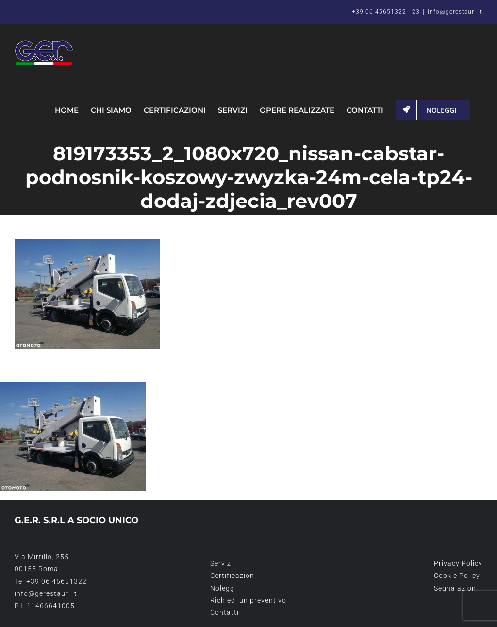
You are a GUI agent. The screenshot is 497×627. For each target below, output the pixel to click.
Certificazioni (233, 575)
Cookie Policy (457, 575)
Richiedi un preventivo (248, 600)
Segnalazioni (456, 588)
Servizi (221, 563)
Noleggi (223, 588)
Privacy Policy (458, 563)
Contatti (224, 612)
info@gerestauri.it (455, 11)
